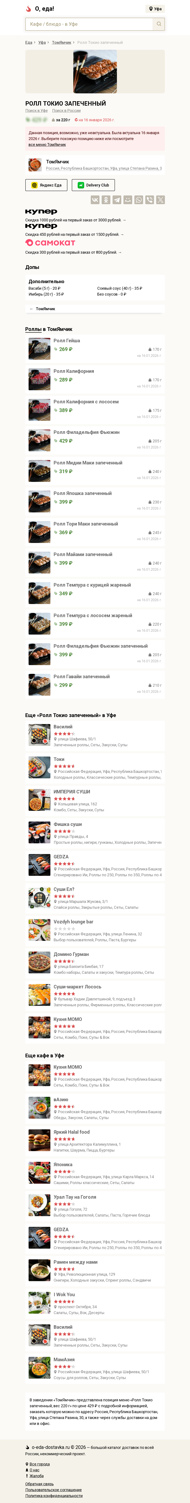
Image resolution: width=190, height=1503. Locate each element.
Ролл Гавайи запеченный (82, 676)
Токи (59, 759)
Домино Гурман (71, 954)
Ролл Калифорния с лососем (86, 401)
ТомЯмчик (57, 161)
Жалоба (34, 1476)
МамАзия (64, 1359)
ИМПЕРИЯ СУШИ (72, 791)
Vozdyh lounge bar (73, 921)
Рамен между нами (76, 1262)
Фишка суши (68, 824)
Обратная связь (39, 1484)
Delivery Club (97, 185)
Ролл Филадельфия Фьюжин (87, 432)
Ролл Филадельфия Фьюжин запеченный (101, 646)
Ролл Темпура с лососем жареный (93, 615)
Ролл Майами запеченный (83, 554)
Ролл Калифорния (74, 371)
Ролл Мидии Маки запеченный (88, 463)
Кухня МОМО (68, 1019)
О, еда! (39, 8)
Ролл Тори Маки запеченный (86, 524)
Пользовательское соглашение (53, 1490)
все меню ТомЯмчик (47, 144)
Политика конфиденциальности (54, 1495)
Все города (37, 1464)
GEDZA (61, 856)
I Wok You (64, 1294)
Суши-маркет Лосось (77, 986)
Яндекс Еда (51, 185)
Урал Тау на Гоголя (75, 1197)
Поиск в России (66, 110)
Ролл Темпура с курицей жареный (92, 585)
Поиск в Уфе (36, 110)
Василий (63, 726)
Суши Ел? (64, 889)
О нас (32, 1470)
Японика (63, 1164)
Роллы (33, 329)
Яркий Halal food (72, 1132)
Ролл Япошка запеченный (83, 493)
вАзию (61, 1099)
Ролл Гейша (67, 340)
